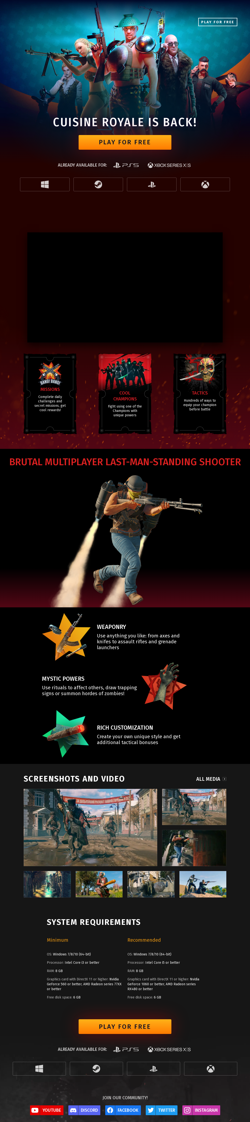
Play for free (125, 142)
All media (208, 779)
